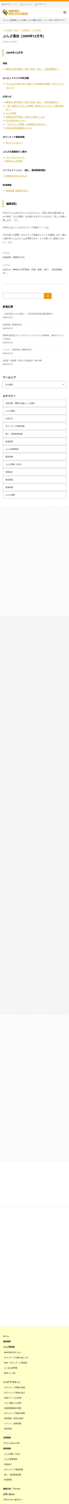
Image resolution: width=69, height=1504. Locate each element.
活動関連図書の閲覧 (12, 1408)
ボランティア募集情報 (15, 426)
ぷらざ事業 (10, 495)
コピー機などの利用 (12, 1403)
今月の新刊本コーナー (16, 120)
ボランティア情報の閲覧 (14, 1413)
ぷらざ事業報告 (12, 449)
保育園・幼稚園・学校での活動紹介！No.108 (22, 360)
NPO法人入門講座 (14, 161)
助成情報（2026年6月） (13, 325)
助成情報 (9, 441)
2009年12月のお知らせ (16, 176)
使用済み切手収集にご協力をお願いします (25, 117)
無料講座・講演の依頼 (13, 1418)
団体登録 (8, 1429)
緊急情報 (9, 457)
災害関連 (7, 1438)
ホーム (6, 1336)
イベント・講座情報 (12, 1423)
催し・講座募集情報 (14, 434)
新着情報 (25, 30)
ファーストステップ (15, 157)
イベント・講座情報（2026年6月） (18, 350)
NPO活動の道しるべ (12, 1352)
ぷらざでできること (11, 1382)
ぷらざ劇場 (11, 113)
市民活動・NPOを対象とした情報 (19, 403)
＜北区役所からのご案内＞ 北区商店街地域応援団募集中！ (28, 314)
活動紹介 (9, 472)
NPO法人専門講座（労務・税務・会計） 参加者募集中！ (32, 69)
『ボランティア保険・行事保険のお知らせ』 (26, 124)
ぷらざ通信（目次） (11, 30)
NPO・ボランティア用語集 (15, 1363)
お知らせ (9, 418)
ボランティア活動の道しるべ (16, 1357)
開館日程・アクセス (11, 4)
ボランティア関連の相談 (14, 1387)
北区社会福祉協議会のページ (19, 128)
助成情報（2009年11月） (14, 257)
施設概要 (7, 1341)
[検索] (48, 296)
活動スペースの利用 (12, 1398)
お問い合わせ (27, 4)
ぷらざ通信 (36, 30)
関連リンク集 (10, 1373)
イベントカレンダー (11, 1443)
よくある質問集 (10, 1368)
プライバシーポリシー (12, 1500)
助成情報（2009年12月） (17, 190)
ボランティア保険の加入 (14, 1393)
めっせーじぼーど (14, 143)
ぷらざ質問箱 (9, 1347)
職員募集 (9, 480)
